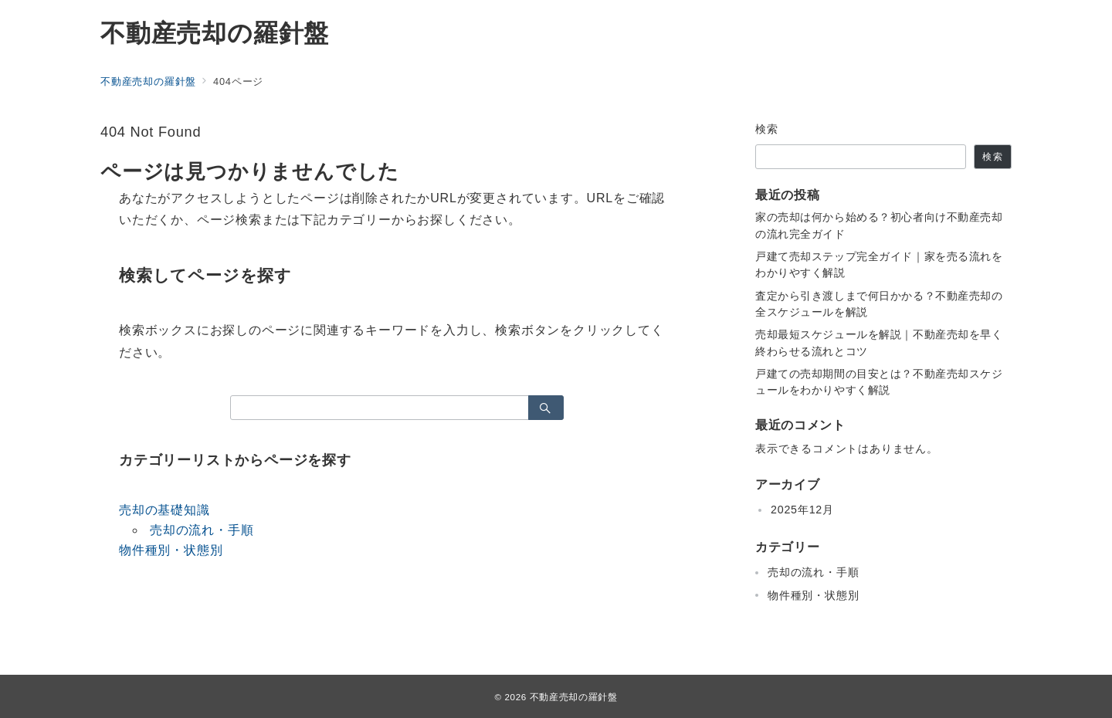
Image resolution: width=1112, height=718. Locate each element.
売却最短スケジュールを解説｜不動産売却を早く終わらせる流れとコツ (879, 342)
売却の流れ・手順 (201, 530)
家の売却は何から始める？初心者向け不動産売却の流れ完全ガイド (879, 225)
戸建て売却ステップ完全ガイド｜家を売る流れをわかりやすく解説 (879, 264)
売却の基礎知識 (164, 509)
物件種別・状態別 (170, 550)
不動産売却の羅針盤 (214, 33)
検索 (767, 129)
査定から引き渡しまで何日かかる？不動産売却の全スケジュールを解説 (879, 304)
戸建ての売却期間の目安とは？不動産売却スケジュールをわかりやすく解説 (879, 381)
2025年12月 (802, 509)
